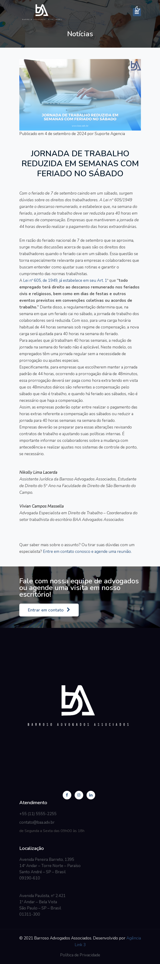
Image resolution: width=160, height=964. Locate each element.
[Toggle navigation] (137, 12)
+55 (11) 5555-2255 (38, 814)
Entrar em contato (49, 610)
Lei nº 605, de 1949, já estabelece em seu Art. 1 (64, 280)
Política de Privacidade (80, 955)
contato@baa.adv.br (37, 822)
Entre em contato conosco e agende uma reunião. (87, 551)
